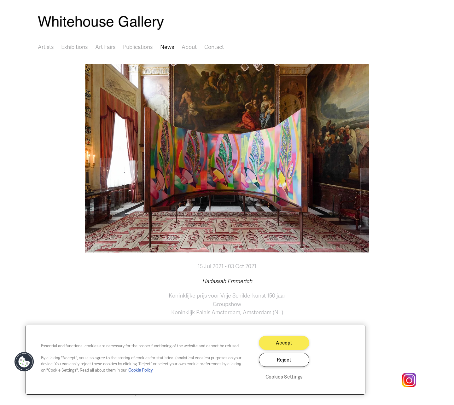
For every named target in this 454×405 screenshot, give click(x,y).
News (167, 46)
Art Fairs (105, 46)
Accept (284, 342)
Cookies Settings (284, 376)
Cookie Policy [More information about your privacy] (140, 370)
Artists (46, 46)
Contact (214, 46)
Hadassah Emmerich (227, 281)
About (189, 46)
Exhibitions (74, 46)
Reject (284, 359)
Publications (138, 46)
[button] (24, 362)
